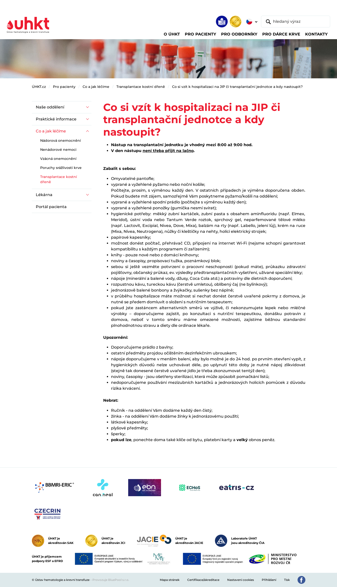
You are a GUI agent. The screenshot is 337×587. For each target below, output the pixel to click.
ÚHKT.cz (39, 86)
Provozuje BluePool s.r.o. (110, 580)
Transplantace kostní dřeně (140, 86)
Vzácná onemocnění (58, 158)
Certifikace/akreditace (203, 580)
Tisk (287, 580)
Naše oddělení (50, 107)
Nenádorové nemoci (58, 149)
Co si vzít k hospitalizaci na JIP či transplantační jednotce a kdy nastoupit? (237, 86)
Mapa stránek (169, 580)
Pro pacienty (64, 86)
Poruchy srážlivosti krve (61, 167)
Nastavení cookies (240, 580)
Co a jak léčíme (96, 86)
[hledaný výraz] (295, 21)
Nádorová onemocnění (60, 140)
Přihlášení (269, 580)
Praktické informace (56, 119)
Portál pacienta (51, 206)
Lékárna (44, 194)
